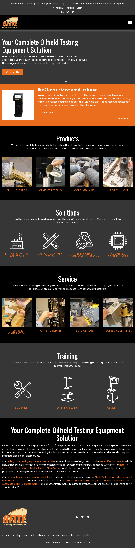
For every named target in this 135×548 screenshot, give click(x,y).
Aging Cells (8, 468)
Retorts (123, 464)
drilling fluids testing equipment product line (31, 461)
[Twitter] (67, 12)
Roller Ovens (22, 468)
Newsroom (58, 7)
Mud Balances (38, 468)
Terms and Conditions (34, 535)
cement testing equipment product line (29, 477)
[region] (67, 224)
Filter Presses (54, 468)
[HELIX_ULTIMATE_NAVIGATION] (129, 22)
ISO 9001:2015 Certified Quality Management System (36, 3)
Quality (16, 535)
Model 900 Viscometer (111, 461)
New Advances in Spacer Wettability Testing (67, 90)
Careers (70, 7)
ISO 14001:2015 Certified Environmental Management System (94, 3)
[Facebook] (62, 12)
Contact (6, 535)
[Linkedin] (73, 12)
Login (79, 7)
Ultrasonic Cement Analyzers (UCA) (82, 480)
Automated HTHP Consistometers (21, 484)
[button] (66, 82)
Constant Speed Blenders (117, 480)
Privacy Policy (84, 535)
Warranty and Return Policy (61, 535)
